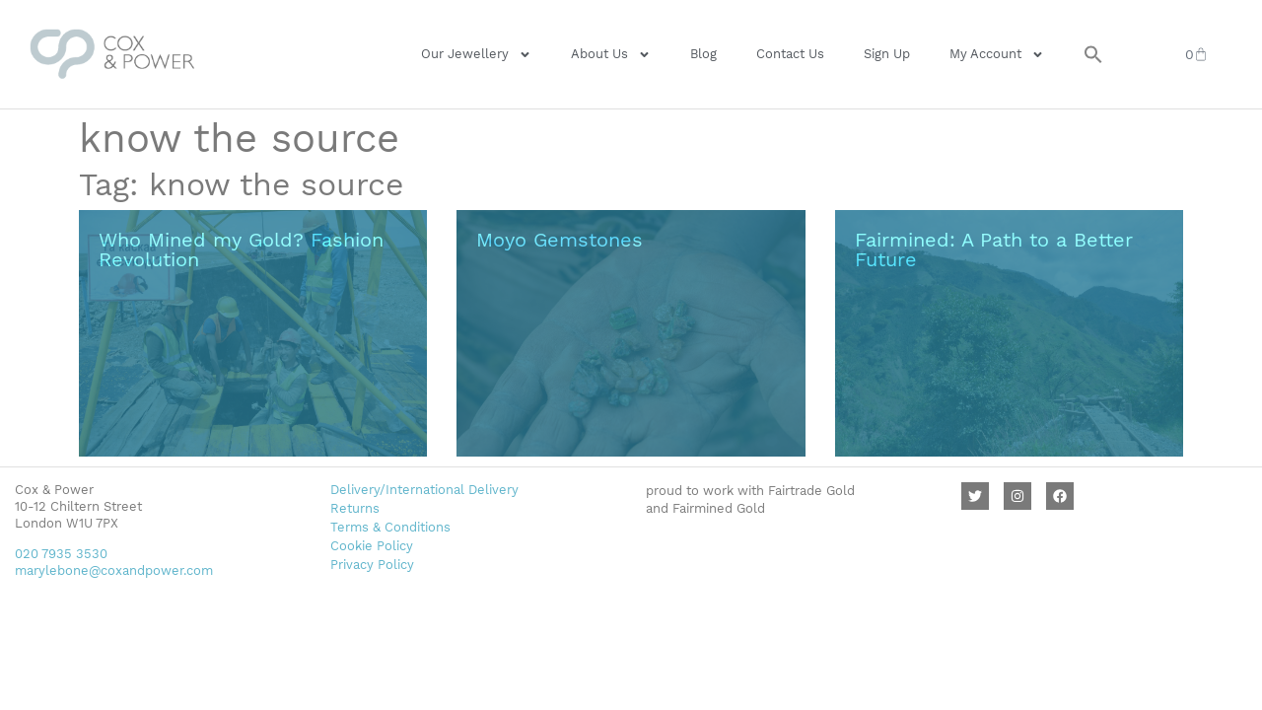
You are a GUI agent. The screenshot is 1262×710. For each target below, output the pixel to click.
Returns (355, 508)
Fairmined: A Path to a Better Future (994, 249)
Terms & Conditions (390, 527)
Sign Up (887, 53)
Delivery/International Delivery (424, 489)
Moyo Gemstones (559, 239)
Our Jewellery (476, 54)
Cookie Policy (371, 545)
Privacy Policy (372, 564)
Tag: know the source (241, 184)
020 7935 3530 (61, 553)
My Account (996, 54)
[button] (1093, 54)
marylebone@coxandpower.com (114, 570)
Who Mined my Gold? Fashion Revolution (241, 249)
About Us (611, 54)
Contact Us (790, 53)
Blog (703, 53)
